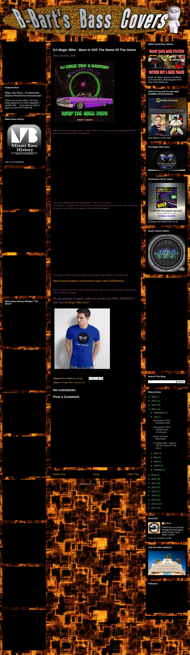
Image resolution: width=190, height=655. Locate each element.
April (156, 461)
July (156, 417)
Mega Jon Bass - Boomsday (161, 437)
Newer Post (59, 474)
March (157, 465)
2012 (154, 504)
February (158, 470)
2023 (154, 397)
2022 (154, 401)
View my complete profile (159, 538)
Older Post (132, 474)
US (83, 382)
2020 (154, 409)
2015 (154, 491)
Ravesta (77, 382)
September (159, 412)
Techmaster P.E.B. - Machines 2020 (162, 421)
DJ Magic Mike (66, 382)
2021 (154, 405)
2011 (154, 508)
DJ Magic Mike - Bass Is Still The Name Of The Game (164, 445)
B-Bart (168, 523)
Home (96, 474)
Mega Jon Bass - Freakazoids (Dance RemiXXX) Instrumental (23, 94)
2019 (154, 475)
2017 (154, 483)
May (156, 457)
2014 (154, 495)
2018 (154, 479)
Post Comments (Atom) (102, 484)
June (156, 453)
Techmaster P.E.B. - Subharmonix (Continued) (162, 429)
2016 (154, 487)
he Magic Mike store (76, 302)
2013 (154, 500)
